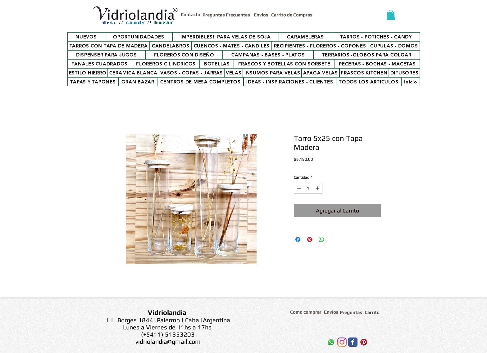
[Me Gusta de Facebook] (299, 344)
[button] (390, 15)
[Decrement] (298, 188)
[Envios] (261, 15)
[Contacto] (192, 14)
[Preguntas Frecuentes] (227, 15)
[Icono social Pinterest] (363, 342)
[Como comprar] (306, 312)
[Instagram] (342, 342)
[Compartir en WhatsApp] (321, 239)
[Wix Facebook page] (352, 342)
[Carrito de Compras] (292, 15)
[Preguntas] (351, 312)
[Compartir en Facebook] (298, 239)
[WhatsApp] (331, 342)
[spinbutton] (308, 188)
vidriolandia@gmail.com (168, 341)
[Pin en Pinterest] (309, 239)
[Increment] (318, 188)
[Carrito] (373, 312)
